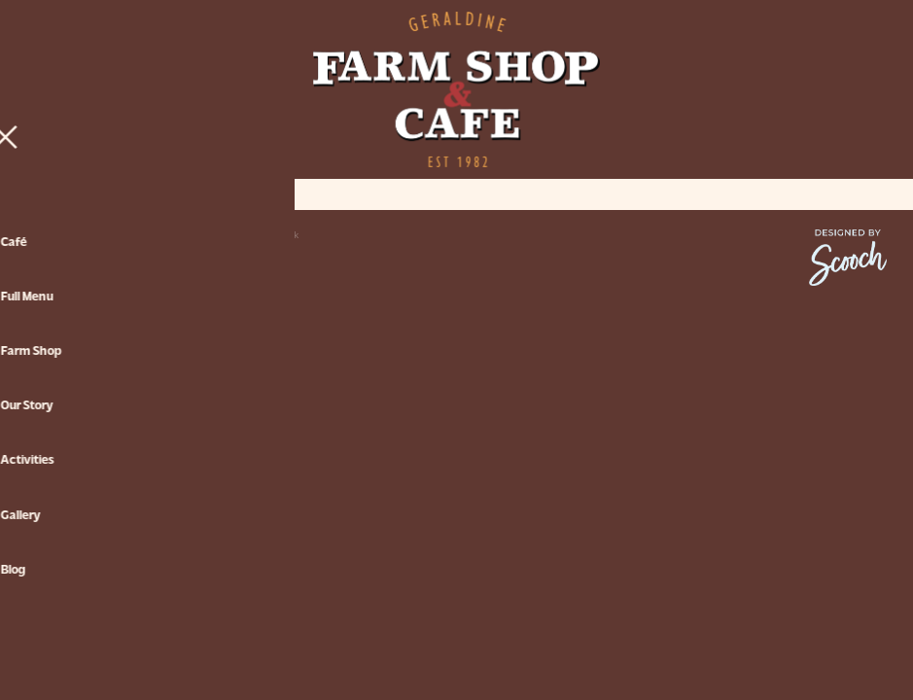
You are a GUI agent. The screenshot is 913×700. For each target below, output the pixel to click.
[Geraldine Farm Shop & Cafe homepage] (456, 89)
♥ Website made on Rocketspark (229, 234)
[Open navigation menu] (133, 89)
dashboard (130, 234)
